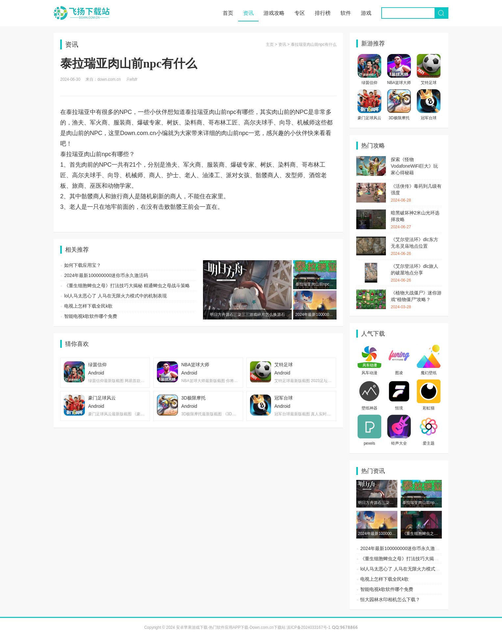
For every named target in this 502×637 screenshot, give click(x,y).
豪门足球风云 (369, 118)
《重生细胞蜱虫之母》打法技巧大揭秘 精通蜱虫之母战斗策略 (127, 285)
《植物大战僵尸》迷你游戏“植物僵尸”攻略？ (416, 300)
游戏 (366, 13)
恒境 (399, 408)
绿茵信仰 (369, 82)
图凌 (399, 373)
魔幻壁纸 (429, 373)
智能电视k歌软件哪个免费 (90, 316)
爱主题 (429, 443)
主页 (270, 44)
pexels (369, 443)
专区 (299, 13)
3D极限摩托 (399, 118)
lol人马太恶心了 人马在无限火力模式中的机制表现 (115, 295)
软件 (345, 13)
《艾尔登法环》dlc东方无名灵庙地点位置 (416, 247)
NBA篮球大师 (399, 82)
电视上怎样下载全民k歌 (88, 306)
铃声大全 (399, 443)
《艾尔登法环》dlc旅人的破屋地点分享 (416, 273)
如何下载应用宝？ (82, 265)
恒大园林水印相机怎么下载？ (390, 599)
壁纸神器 (369, 408)
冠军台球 (429, 118)
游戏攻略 (274, 13)
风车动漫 (369, 373)
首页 (228, 13)
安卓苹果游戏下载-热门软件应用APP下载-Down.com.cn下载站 (82, 13)
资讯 (248, 13)
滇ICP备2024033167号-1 (308, 627)
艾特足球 (429, 82)
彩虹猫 (429, 408)
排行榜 (323, 13)
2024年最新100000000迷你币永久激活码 (106, 275)
